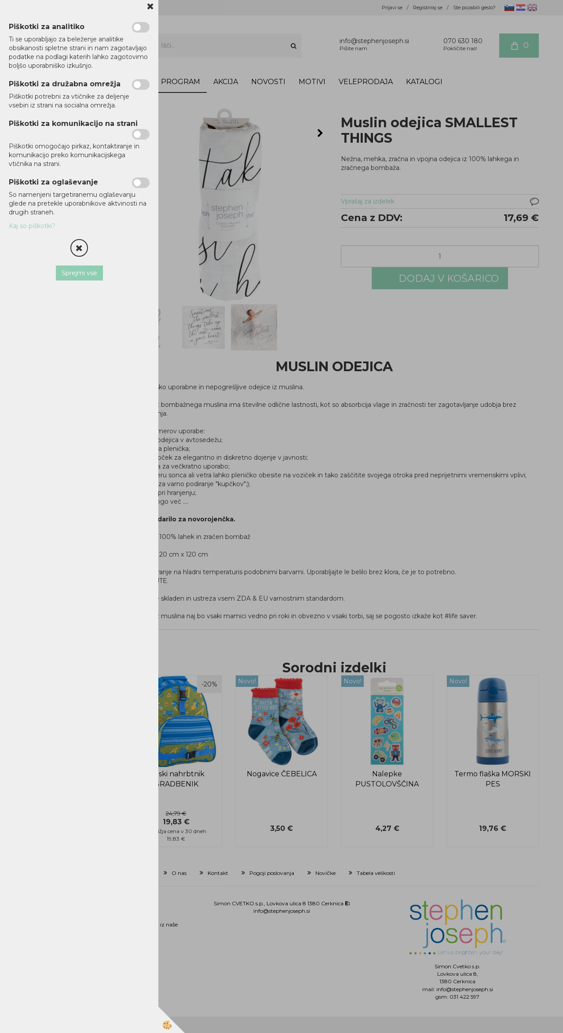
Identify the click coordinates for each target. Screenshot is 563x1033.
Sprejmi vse (79, 273)
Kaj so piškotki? (32, 226)
